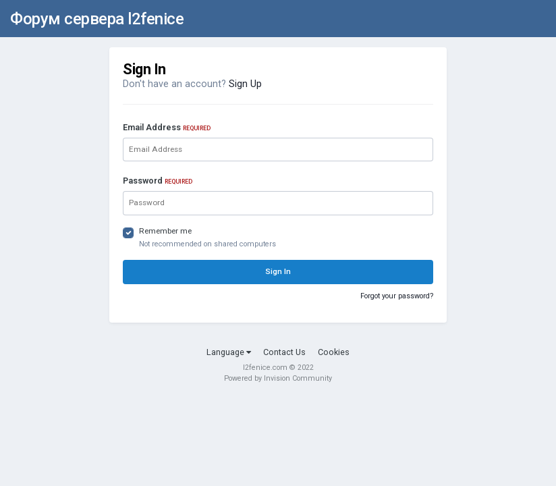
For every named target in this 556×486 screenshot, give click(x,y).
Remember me (165, 231)
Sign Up (245, 84)
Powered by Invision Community (278, 378)
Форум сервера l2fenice (97, 18)
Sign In (278, 271)
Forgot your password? (396, 296)
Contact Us (284, 352)
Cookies (334, 352)
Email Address (167, 127)
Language (228, 352)
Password (157, 181)
